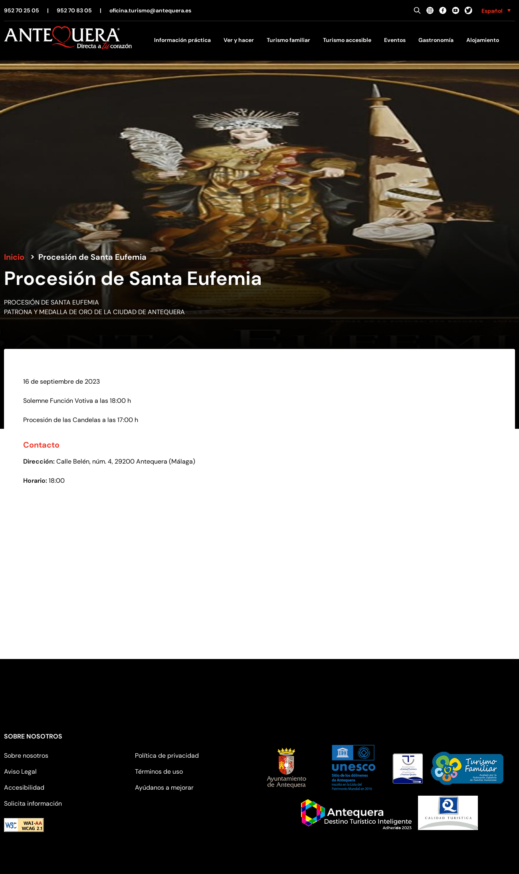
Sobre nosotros (26, 755)
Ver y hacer (239, 40)
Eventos (395, 40)
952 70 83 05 (74, 10)
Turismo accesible (347, 40)
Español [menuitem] (492, 10)
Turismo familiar (288, 40)
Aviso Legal (20, 771)
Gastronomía (436, 40)
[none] (496, 10)
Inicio (14, 257)
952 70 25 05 (21, 10)
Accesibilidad (24, 787)
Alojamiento (482, 40)
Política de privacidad (167, 755)
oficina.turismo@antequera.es (150, 10)
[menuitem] (496, 10)
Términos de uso (159, 771)
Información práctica (182, 40)
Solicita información (33, 803)
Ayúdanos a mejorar (164, 787)
